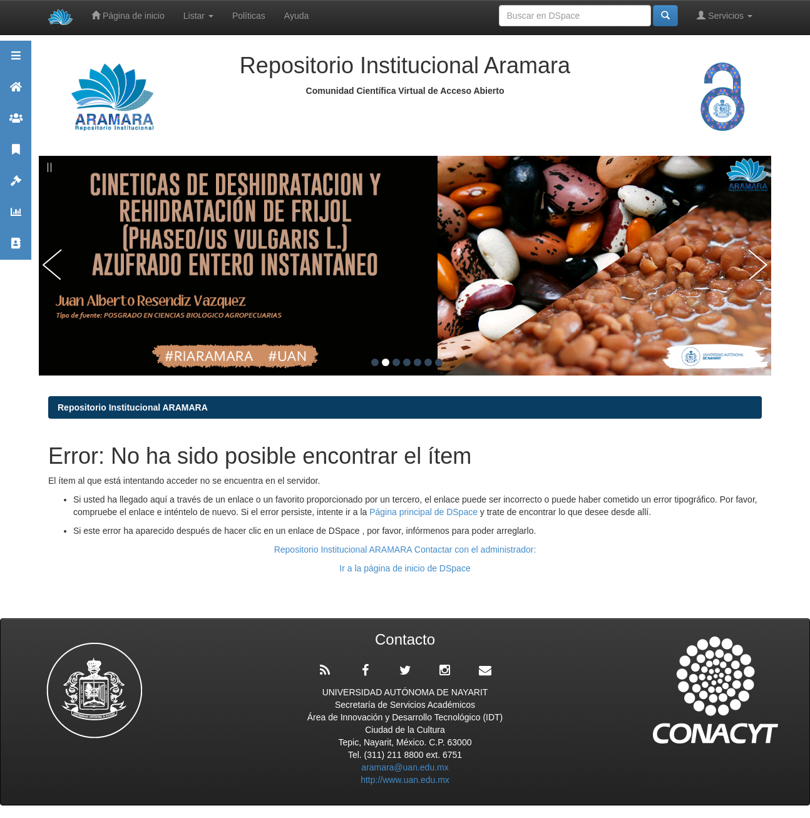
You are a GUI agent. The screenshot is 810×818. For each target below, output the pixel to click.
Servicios (724, 15)
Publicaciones (15, 155)
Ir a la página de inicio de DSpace (404, 568)
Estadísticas (15, 217)
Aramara (15, 92)
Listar (198, 16)
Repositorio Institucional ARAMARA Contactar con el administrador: (405, 549)
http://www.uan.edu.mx (405, 780)
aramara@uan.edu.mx (405, 767)
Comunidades (15, 124)
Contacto (15, 249)
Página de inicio (128, 15)
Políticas (248, 16)
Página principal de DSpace (424, 512)
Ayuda (296, 16)
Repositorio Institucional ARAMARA (133, 407)
